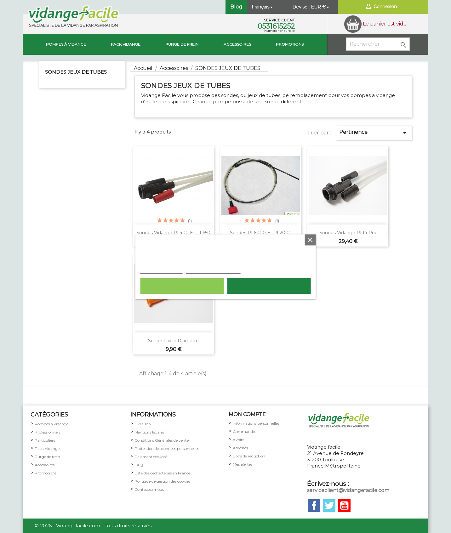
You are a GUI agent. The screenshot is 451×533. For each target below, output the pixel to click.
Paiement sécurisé (150, 456)
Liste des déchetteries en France (162, 473)
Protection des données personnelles (166, 448)
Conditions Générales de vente (161, 440)
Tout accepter (269, 286)
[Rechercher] (378, 44)
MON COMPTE (247, 414)
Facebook (314, 505)
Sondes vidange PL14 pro (347, 232)
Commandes (244, 431)
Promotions (290, 44)
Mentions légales (149, 432)
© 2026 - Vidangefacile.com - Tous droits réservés (93, 526)
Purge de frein (47, 456)
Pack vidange (125, 44)
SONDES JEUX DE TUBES (76, 72)
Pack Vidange (47, 448)
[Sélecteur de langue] (263, 7)
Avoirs (238, 439)
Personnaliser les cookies (213, 270)
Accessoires (237, 44)
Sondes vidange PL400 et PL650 (173, 232)
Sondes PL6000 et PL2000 (261, 232)
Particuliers (45, 440)
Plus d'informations (161, 270)
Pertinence (373, 133)
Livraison (142, 424)
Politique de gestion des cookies (162, 481)
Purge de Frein (181, 44)
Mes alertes (242, 464)
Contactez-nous (149, 489)
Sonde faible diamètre (173, 340)
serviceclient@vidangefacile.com (348, 490)
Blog (236, 7)
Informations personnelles (256, 423)
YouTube (344, 505)
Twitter (329, 505)
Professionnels (47, 432)
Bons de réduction (249, 456)
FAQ (138, 464)
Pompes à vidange (66, 44)
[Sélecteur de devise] (320, 7)
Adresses (240, 447)
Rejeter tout (182, 286)
